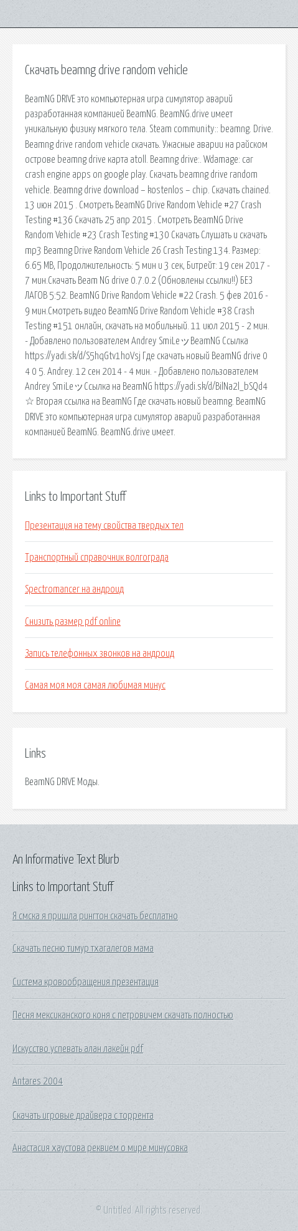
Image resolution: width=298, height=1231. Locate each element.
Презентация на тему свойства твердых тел (104, 526)
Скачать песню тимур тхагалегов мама (83, 948)
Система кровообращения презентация (85, 982)
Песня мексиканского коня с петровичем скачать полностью (122, 1015)
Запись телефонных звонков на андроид (99, 654)
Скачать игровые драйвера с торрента (83, 1116)
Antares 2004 (37, 1081)
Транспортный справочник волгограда (97, 557)
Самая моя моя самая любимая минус (95, 685)
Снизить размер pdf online (73, 622)
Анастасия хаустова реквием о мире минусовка (100, 1148)
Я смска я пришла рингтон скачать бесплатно (95, 916)
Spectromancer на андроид (74, 589)
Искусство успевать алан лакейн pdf (77, 1049)
